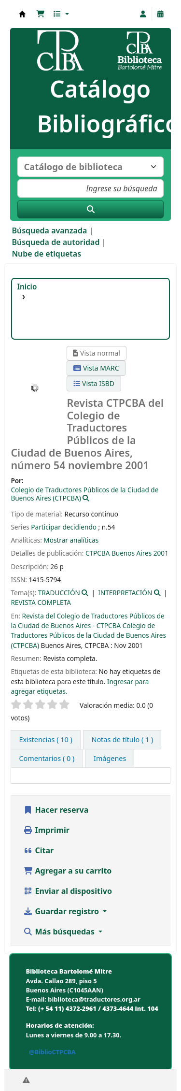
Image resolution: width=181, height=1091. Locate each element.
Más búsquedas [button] (60, 931)
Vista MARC (96, 368)
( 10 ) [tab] (45, 739)
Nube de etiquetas (46, 253)
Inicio (27, 286)
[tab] (122, 739)
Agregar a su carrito (67, 870)
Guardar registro (62, 911)
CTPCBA (97, 553)
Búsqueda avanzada (49, 230)
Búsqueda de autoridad (55, 242)
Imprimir (46, 830)
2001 (160, 553)
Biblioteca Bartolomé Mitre (22, 14)
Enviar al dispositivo (67, 891)
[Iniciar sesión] (143, 14)
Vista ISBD (93, 383)
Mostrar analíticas (70, 540)
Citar (38, 850)
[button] (40, 14)
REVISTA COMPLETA (41, 602)
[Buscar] (90, 209)
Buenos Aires (131, 553)
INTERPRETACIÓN (125, 592)
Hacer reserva (55, 809)
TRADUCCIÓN (59, 592)
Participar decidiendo (64, 526)
